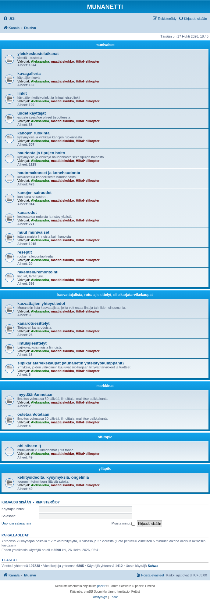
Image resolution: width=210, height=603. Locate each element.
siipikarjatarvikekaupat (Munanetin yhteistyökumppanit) (70, 363)
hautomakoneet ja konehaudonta (48, 172)
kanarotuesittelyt (33, 323)
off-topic (105, 437)
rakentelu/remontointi (38, 272)
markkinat (105, 386)
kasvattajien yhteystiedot (41, 303)
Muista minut (123, 523)
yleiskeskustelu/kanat (38, 53)
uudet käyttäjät (31, 113)
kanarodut (27, 212)
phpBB (101, 586)
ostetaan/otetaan (33, 414)
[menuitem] (9, 18)
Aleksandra (40, 61)
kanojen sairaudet (34, 192)
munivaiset (105, 45)
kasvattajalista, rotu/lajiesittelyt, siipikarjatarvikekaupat (105, 295)
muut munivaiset (33, 232)
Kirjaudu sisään (16, 502)
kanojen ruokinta (33, 133)
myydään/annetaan (35, 394)
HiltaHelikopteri (88, 61)
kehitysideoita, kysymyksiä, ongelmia (53, 477)
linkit (22, 93)
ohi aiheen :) (29, 446)
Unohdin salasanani (16, 523)
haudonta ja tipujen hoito (41, 153)
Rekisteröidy (48, 502)
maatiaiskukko (62, 61)
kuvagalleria (29, 73)
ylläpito (104, 468)
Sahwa (153, 566)
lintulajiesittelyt (32, 343)
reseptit (24, 252)
